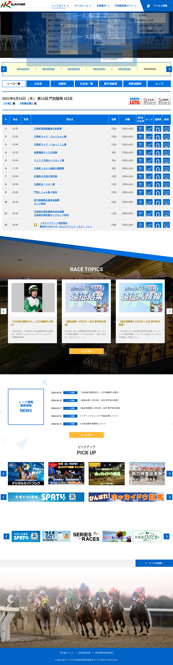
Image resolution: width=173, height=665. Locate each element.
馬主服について (67, 653)
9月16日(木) (74, 69)
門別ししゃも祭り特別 (45, 192)
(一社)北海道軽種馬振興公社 (82, 660)
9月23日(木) (150, 69)
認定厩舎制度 (84, 653)
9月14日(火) (23, 69)
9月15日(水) (48, 69)
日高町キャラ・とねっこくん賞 (50, 144)
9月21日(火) (99, 69)
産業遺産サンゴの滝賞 (45, 152)
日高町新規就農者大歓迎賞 (48, 128)
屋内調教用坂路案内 (104, 653)
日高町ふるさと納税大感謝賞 (49, 168)
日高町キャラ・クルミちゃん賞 (50, 136)
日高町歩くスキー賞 (44, 184)
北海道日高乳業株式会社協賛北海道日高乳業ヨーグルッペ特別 (51, 213)
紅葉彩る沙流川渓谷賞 (45, 176)
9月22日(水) (124, 69)
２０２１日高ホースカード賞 (49, 160)
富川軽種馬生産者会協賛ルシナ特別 (46, 202)
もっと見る (86, 351)
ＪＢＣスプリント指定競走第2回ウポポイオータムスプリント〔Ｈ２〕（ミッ (66, 225)
